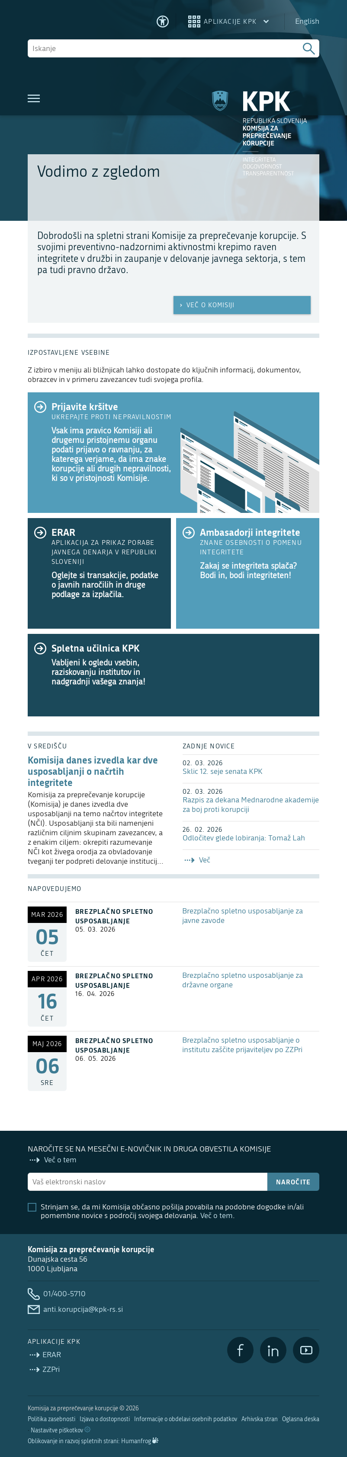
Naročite (293, 1182)
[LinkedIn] (273, 1350)
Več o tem (216, 1215)
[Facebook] (240, 1350)
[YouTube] (306, 1350)
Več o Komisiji (206, 305)
